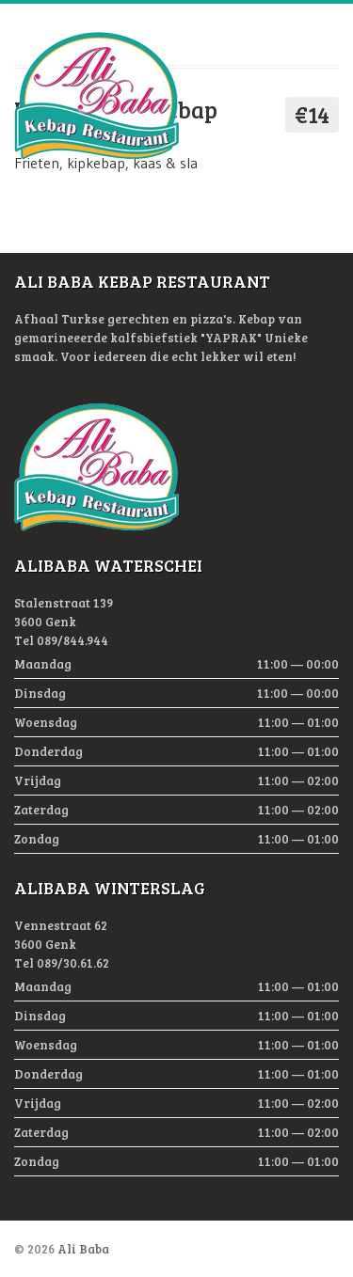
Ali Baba (83, 1248)
